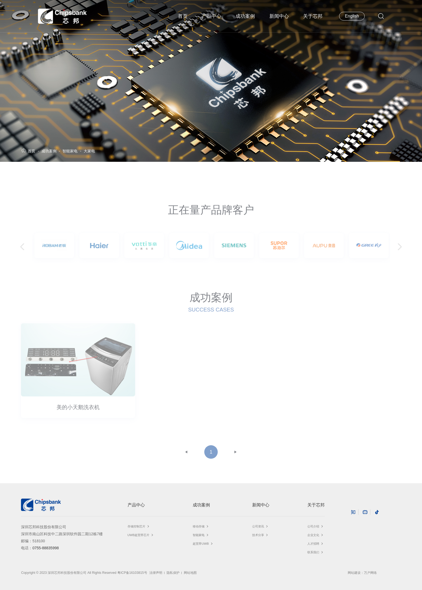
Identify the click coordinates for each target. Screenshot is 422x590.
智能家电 (70, 151)
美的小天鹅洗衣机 (78, 410)
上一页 (186, 454)
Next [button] (398, 249)
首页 (183, 16)
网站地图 (190, 573)
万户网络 (370, 573)
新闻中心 (279, 16)
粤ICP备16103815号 (132, 573)
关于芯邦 (312, 16)
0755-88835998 (45, 548)
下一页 (235, 454)
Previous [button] (23, 249)
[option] (54, 247)
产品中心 (211, 16)
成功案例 (245, 16)
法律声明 (155, 573)
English (352, 16)
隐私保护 (173, 573)
